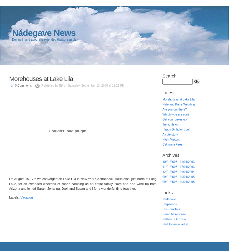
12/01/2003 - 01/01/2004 (178, 172)
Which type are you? (175, 114)
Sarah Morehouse (174, 214)
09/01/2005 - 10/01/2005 (178, 177)
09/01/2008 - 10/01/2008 (178, 182)
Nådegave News (43, 33)
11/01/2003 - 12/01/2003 (178, 167)
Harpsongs (169, 204)
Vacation (27, 197)
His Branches (171, 209)
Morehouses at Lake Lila (41, 78)
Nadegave (169, 199)
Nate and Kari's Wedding (178, 104)
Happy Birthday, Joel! (176, 129)
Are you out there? (174, 109)
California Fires (172, 144)
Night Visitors (171, 139)
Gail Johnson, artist (175, 224)
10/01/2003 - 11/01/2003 (178, 162)
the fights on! (170, 124)
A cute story (170, 134)
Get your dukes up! (174, 119)
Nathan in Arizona (174, 219)
